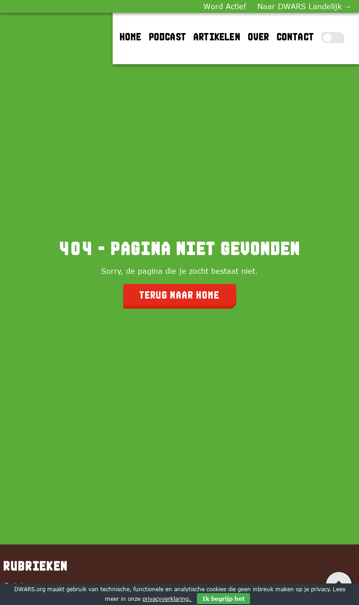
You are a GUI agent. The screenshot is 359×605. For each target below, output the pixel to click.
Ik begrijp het (223, 598)
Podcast (167, 36)
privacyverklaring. (167, 598)
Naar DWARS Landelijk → (304, 6)
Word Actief (224, 6)
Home (131, 36)
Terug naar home (180, 295)
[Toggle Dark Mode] (332, 37)
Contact (295, 36)
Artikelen (217, 36)
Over (259, 36)
